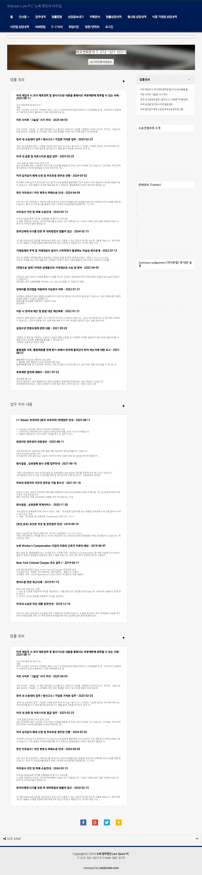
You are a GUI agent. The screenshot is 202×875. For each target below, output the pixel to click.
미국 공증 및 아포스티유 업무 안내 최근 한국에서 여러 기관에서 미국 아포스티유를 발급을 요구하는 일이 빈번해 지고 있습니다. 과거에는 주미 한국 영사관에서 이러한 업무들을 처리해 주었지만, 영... (68, 165)
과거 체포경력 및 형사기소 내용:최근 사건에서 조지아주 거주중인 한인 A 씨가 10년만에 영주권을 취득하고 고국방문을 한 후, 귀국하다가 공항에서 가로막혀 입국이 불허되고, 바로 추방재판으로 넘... (68, 108)
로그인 (109, 27)
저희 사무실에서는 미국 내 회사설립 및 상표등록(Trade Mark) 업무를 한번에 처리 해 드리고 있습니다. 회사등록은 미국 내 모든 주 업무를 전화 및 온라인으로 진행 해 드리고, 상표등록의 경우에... (64, 472)
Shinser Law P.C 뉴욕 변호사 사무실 (34, 6)
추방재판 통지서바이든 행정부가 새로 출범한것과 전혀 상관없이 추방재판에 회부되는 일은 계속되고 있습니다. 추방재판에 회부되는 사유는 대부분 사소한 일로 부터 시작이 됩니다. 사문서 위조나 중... (60, 381)
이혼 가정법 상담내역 (164, 17)
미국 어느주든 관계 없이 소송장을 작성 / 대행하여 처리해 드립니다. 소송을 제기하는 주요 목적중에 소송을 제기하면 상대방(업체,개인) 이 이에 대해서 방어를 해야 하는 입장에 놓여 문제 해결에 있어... (68, 613)
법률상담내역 (113, 17)
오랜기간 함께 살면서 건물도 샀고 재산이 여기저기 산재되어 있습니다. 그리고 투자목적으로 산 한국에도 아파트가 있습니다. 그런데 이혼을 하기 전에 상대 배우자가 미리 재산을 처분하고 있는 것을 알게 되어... (68, 319)
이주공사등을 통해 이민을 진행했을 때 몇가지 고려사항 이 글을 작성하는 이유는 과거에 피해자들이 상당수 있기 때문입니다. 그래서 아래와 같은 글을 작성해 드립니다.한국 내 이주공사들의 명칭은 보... (67, 221)
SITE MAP (12, 838)
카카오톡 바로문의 (101, 62)
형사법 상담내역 (136, 17)
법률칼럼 (57, 17)
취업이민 (74, 27)
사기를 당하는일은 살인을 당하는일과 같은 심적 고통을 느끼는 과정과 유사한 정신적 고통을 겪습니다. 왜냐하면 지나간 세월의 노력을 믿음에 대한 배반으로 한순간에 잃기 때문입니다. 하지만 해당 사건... (68, 240)
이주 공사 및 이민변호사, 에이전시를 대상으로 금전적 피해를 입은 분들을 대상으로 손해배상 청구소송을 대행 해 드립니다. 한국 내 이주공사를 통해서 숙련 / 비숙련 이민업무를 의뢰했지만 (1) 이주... (68, 202)
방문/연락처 (92, 27)
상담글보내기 (76, 17)
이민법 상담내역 (19, 27)
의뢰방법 (40, 27)
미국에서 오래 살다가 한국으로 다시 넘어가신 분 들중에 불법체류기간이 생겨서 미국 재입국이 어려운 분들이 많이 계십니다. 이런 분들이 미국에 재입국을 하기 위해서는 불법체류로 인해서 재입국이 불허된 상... (68, 183)
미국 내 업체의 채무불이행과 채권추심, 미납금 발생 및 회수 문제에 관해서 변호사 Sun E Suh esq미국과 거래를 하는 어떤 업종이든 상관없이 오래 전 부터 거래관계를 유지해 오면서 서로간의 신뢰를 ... (64, 259)
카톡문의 (95, 17)
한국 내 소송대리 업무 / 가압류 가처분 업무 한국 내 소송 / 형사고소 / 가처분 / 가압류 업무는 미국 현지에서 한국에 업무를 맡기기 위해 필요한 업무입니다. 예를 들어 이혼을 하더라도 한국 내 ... (67, 147)
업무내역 (40, 17)
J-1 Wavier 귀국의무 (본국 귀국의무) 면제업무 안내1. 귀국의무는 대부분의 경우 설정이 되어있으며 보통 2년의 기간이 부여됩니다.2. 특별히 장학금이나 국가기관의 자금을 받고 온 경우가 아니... (53, 430)
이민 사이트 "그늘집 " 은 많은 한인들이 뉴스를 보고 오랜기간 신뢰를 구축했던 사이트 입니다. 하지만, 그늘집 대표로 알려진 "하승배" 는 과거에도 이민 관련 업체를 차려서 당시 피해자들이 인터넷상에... (68, 129)
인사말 (24, 17)
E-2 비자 (57, 27)
